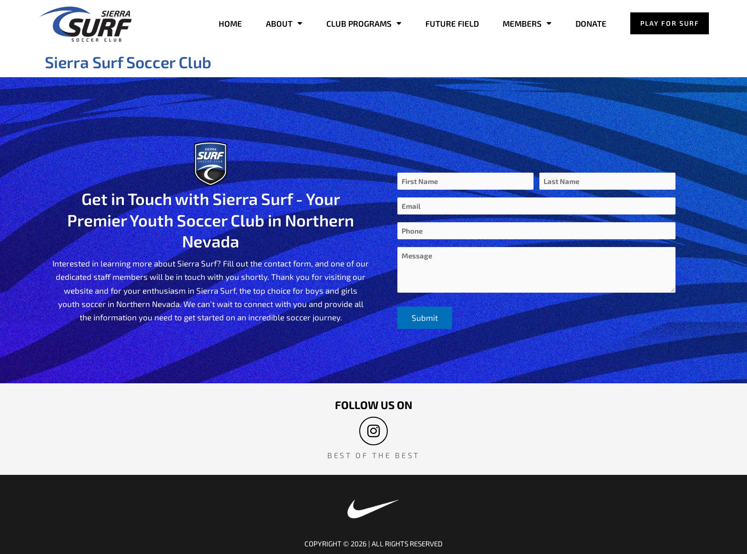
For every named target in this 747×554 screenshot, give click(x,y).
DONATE (590, 23)
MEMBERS (526, 23)
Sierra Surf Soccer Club (130, 62)
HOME (230, 23)
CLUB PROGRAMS (363, 23)
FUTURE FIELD (451, 23)
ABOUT (283, 23)
